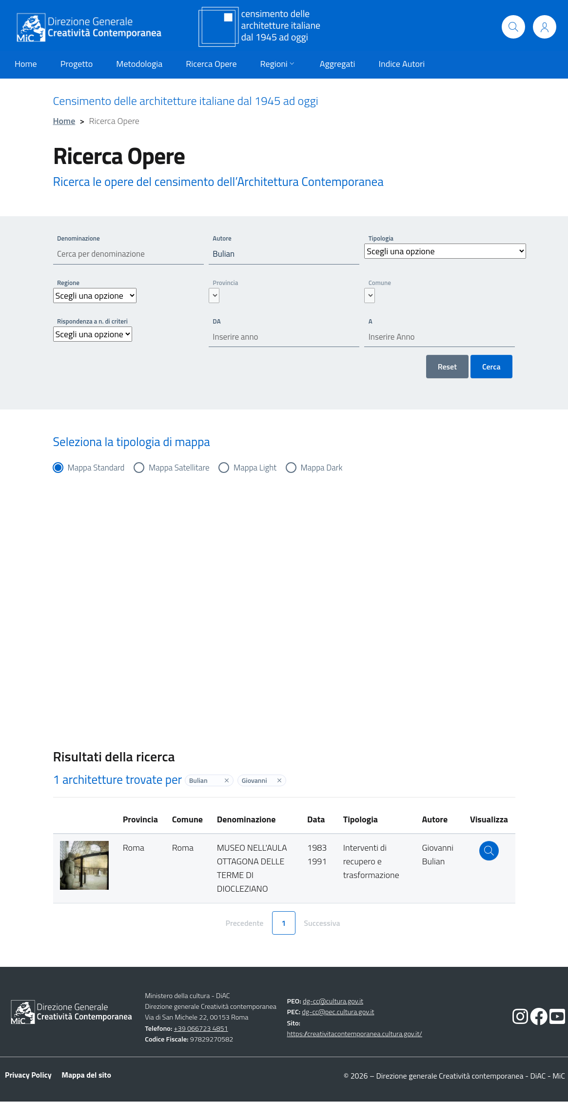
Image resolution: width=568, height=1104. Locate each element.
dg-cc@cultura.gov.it (333, 1003)
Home (64, 120)
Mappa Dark (332, 469)
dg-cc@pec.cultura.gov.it (338, 1014)
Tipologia (382, 238)
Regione (69, 283)
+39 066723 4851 (201, 1030)
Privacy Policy (28, 1077)
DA (217, 322)
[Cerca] (513, 27)
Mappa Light (263, 469)
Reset (447, 369)
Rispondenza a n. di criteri (95, 322)
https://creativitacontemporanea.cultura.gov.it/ (354, 1036)
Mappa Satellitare (184, 469)
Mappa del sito (86, 1077)
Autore (223, 238)
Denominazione (80, 238)
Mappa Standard (98, 469)
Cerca (491, 369)
